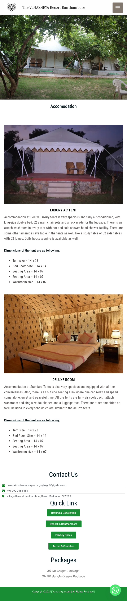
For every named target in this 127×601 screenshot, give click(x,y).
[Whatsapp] (115, 590)
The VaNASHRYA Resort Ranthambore (52, 7)
